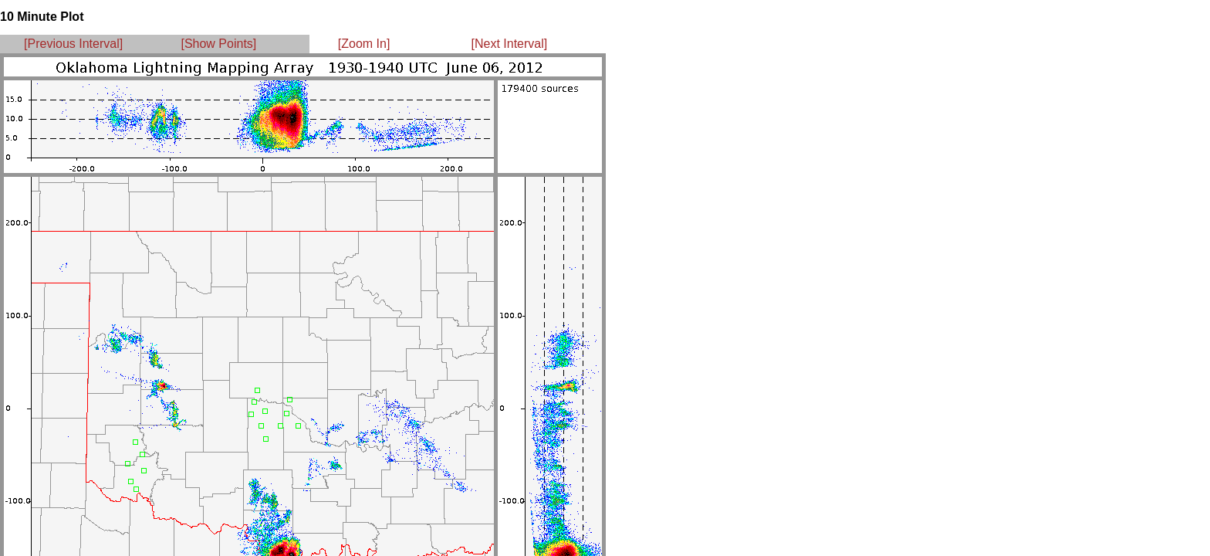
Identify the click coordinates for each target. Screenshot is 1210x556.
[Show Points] (218, 43)
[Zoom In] (364, 43)
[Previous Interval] (73, 43)
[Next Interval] (509, 43)
